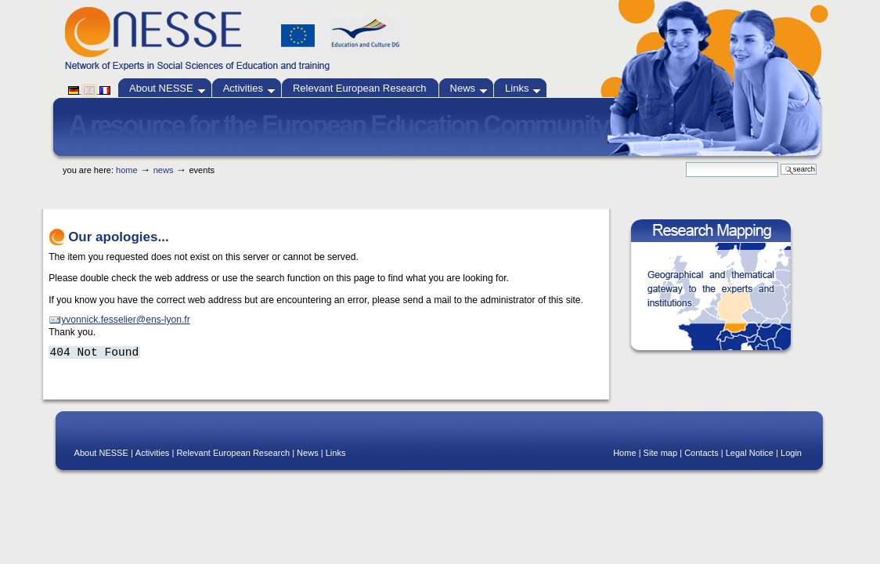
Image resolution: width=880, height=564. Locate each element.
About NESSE (167, 88)
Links (523, 88)
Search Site (685, 161)
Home (127, 170)
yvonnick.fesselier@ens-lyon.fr (125, 319)
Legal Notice (750, 452)
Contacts (701, 452)
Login (791, 452)
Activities (249, 88)
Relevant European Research (360, 88)
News (469, 88)
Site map (661, 452)
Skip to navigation (468, 157)
